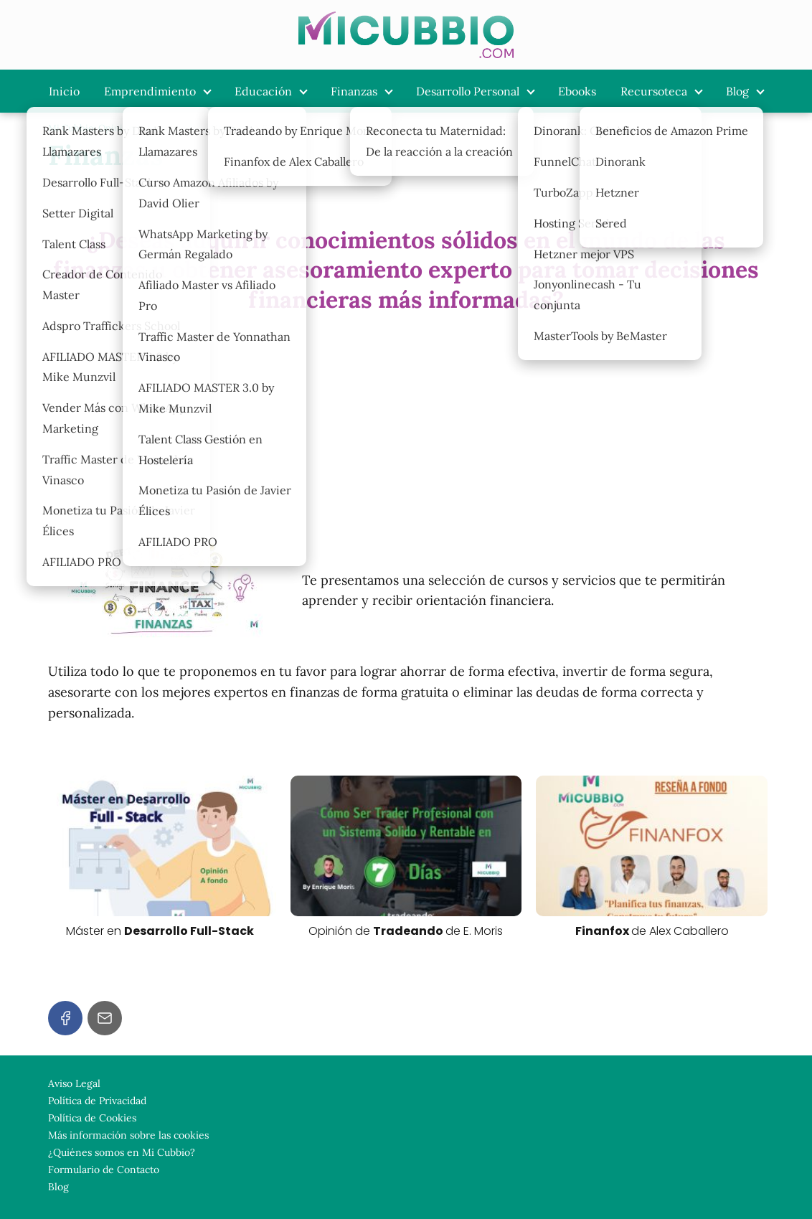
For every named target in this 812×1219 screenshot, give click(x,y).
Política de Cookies (92, 1117)
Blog (737, 91)
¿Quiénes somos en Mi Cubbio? (121, 1152)
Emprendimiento (150, 91)
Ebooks (577, 91)
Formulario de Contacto (103, 1169)
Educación (263, 91)
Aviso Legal (74, 1083)
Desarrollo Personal (467, 91)
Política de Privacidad (97, 1100)
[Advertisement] (406, 426)
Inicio (64, 91)
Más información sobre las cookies (128, 1135)
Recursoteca (653, 91)
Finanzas (354, 91)
